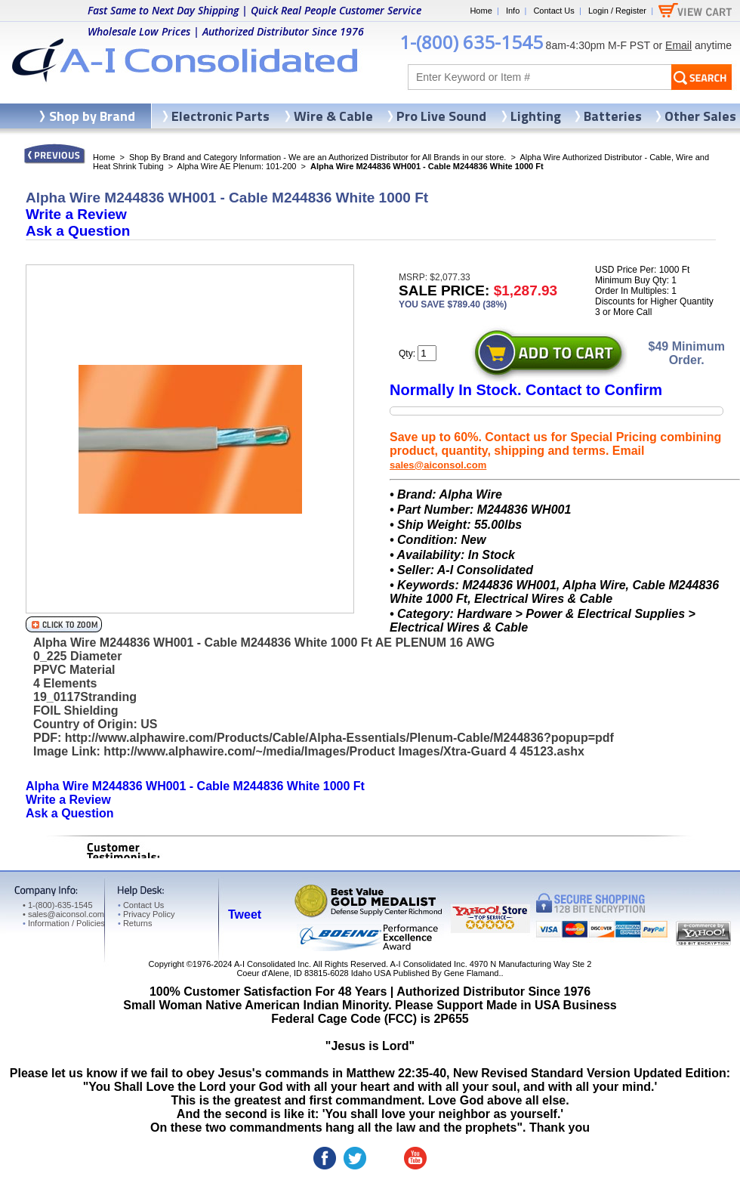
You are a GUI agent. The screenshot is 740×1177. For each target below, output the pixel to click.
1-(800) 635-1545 (471, 41)
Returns (135, 923)
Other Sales (700, 116)
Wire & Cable (333, 116)
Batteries (613, 116)
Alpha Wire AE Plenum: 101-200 (237, 166)
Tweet (244, 914)
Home (481, 10)
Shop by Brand (92, 116)
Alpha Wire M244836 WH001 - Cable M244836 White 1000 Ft (195, 786)
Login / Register (617, 10)
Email (678, 45)
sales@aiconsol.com (438, 465)
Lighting (535, 116)
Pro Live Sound (441, 116)
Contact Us (553, 10)
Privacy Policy (146, 914)
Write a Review (76, 214)
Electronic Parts (220, 116)
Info (513, 10)
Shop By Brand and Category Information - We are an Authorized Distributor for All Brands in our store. (317, 157)
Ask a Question (78, 231)
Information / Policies (64, 923)
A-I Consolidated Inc (271, 963)
